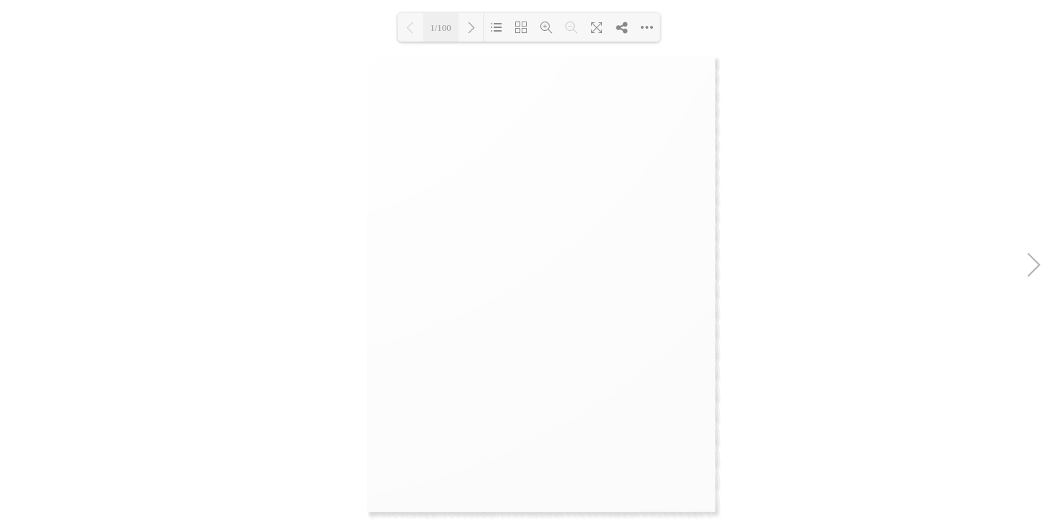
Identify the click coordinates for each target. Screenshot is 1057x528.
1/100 (440, 27)
